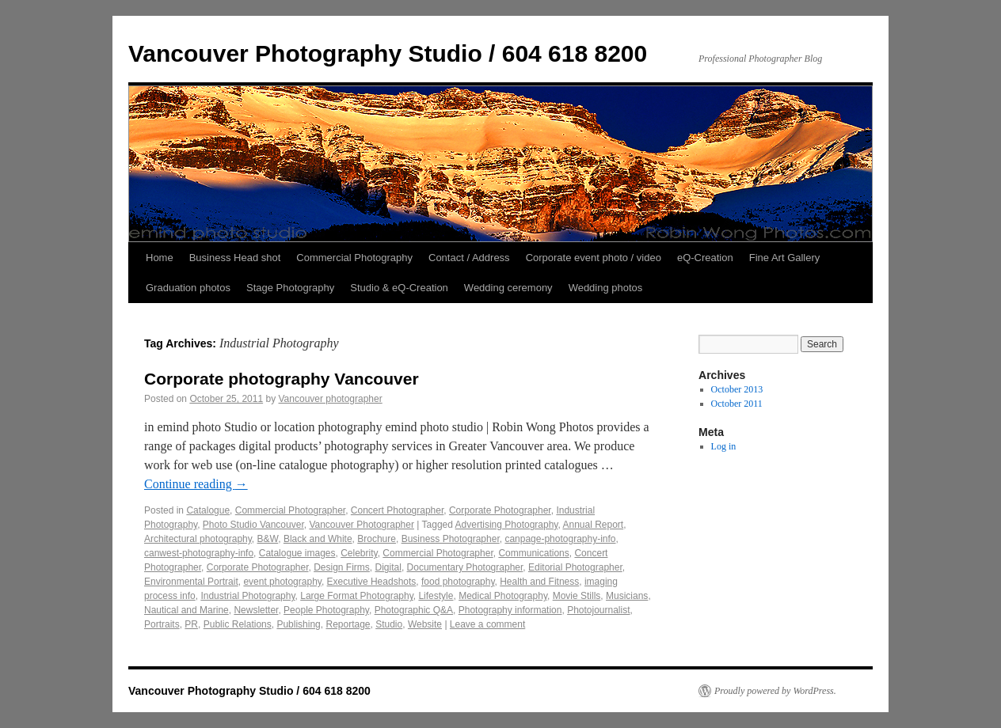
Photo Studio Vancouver (253, 524)
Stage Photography (290, 288)
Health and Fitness (539, 581)
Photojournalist (598, 610)
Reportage (347, 624)
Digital (388, 567)
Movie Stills (577, 595)
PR (191, 624)
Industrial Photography (247, 595)
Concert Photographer (397, 510)
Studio (388, 624)
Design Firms (342, 567)
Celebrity (359, 553)
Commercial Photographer (290, 510)
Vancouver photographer (331, 398)
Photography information (510, 610)
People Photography (326, 610)
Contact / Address (469, 258)
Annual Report (592, 524)
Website (425, 624)
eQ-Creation (705, 258)
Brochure (376, 538)
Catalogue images (297, 553)
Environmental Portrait (191, 581)
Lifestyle (435, 595)
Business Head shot (235, 258)
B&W (268, 538)
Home (159, 258)
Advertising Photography (506, 524)
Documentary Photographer (465, 567)
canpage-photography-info (559, 538)
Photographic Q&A (414, 610)
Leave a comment (487, 624)
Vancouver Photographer (361, 524)
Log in (723, 446)
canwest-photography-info (198, 553)
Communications (533, 553)
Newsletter (256, 610)
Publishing (298, 624)
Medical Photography (503, 595)
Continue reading (196, 484)
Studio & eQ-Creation (399, 288)
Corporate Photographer (500, 510)
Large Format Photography (356, 595)
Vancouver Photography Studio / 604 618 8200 (387, 53)
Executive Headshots (372, 581)
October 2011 (737, 403)
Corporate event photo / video (593, 258)
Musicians (627, 595)
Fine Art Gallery (784, 258)
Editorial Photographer (575, 567)
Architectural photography (198, 538)
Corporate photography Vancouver (281, 379)
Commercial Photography (354, 258)
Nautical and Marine (186, 610)
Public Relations (238, 624)
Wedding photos (606, 288)
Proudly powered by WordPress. (775, 690)
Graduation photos (188, 288)
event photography (282, 581)
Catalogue (208, 510)
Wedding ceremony (508, 288)
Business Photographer (451, 538)
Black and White (318, 538)
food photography (458, 581)
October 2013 (737, 389)
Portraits (162, 624)
